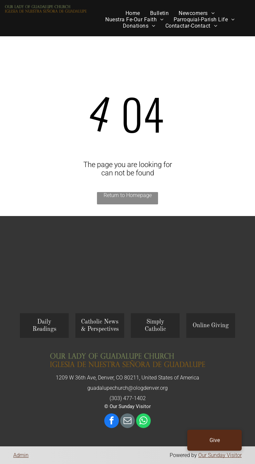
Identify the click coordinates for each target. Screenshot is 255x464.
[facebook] (111, 421)
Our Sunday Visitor (220, 455)
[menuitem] (133, 13)
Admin (21, 455)
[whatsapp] (143, 421)
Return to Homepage (128, 195)
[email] (127, 421)
